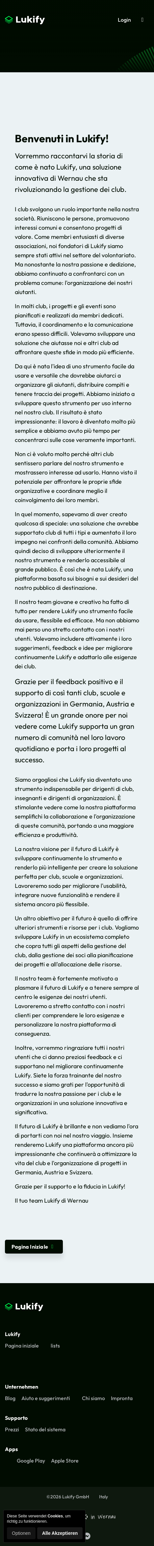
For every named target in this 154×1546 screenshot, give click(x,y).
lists (55, 1345)
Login (124, 19)
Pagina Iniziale (34, 1246)
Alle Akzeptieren (60, 1533)
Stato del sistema (45, 1429)
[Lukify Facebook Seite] (87, 1536)
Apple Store (65, 1460)
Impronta (122, 1398)
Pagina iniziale (22, 1345)
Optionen (21, 1533)
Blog (10, 1398)
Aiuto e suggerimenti (45, 1398)
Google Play (31, 1460)
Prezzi (12, 1429)
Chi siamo (93, 1398)
